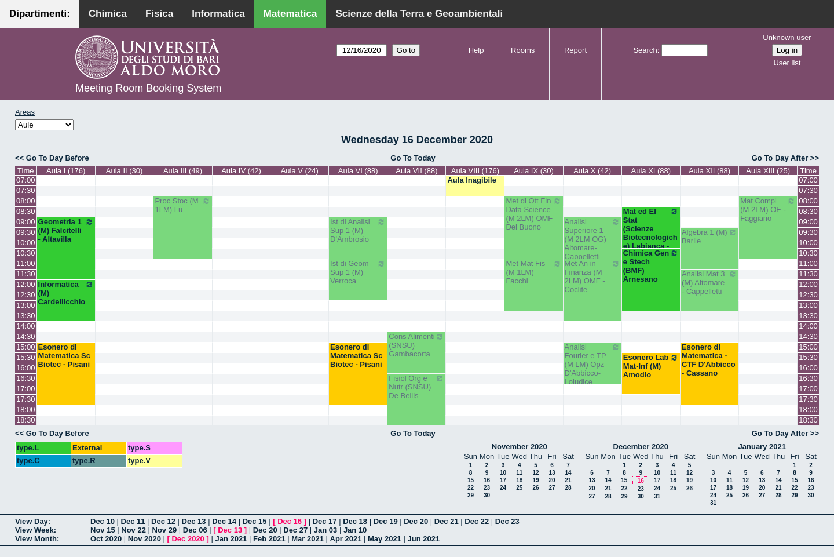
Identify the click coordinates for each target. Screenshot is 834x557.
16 (487, 480)
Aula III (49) (182, 170)
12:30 (25, 294)
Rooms (523, 50)
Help (476, 50)
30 (487, 495)
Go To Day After (780, 158)
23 (487, 488)
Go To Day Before (57, 158)
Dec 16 (289, 521)
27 (551, 488)
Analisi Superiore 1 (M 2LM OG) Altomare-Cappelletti (592, 239)
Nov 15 (102, 530)
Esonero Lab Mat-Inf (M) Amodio (651, 366)
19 (535, 480)
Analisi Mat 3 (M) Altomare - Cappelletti (709, 283)
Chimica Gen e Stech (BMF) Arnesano (651, 266)
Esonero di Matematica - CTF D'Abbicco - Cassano (709, 360)
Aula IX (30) (534, 170)
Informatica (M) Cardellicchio (66, 293)
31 (657, 496)
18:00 (25, 409)
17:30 (25, 399)
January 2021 (762, 446)
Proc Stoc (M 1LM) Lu (182, 205)
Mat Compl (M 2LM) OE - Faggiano (768, 209)
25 (519, 488)
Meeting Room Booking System (148, 88)
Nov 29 (164, 530)
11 (519, 472)
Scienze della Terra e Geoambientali (419, 13)
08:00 (25, 200)
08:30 (25, 211)
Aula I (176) (65, 170)
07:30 (25, 190)
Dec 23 (507, 521)
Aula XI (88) (651, 170)
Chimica (108, 13)
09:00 (25, 221)
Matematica (290, 13)
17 (503, 480)
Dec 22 (476, 521)
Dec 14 (224, 521)
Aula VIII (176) (475, 170)
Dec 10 (102, 521)
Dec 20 (416, 521)
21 (568, 480)
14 (568, 472)
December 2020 (640, 446)
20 (551, 480)
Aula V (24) (300, 170)
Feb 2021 (269, 538)
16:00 (25, 367)
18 (519, 480)
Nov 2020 (144, 538)
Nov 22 (133, 530)
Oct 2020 (106, 538)
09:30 (25, 232)
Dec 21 (446, 521)
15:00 (25, 347)
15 (470, 480)
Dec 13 (194, 521)
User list (786, 63)
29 (470, 495)
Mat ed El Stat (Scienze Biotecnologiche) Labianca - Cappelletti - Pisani (651, 237)
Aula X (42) (592, 170)
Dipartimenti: (39, 13)
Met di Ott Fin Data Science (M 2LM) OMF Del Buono (533, 213)
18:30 (25, 420)
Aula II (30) (124, 170)
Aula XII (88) (709, 170)
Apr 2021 (346, 538)
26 (535, 488)
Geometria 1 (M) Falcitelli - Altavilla (66, 230)
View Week (34, 530)
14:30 (25, 336)
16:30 (25, 378)
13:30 (25, 315)
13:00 (25, 305)
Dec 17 (325, 521)
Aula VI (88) (358, 170)
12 (535, 472)
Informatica (218, 13)
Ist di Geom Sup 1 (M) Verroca (358, 272)
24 (503, 488)
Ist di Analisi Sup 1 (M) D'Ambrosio (358, 230)
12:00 (25, 284)
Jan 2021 (231, 538)
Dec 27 (295, 530)
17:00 (25, 388)
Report (575, 50)
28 (568, 488)
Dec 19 (386, 521)
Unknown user (787, 37)
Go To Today (413, 158)
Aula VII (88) (416, 170)
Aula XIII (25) (768, 170)
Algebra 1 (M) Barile (709, 236)
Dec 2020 (187, 538)
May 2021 (384, 538)
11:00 (25, 263)
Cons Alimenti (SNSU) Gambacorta (416, 345)
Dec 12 (163, 521)
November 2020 (519, 446)
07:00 (25, 180)
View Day (31, 521)
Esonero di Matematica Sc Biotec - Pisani (64, 356)
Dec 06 (195, 530)
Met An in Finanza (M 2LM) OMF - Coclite (592, 276)
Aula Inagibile (471, 180)
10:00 (25, 242)
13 (551, 472)
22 (470, 488)
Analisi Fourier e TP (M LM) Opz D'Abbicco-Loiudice (592, 364)
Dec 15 (255, 521)
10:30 (25, 253)
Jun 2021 (423, 538)
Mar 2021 (307, 538)
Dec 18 (355, 521)
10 (503, 472)
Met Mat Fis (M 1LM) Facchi (533, 272)
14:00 (25, 326)
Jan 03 (325, 530)
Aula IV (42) (241, 170)
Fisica (159, 13)
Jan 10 (355, 530)
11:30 (25, 274)
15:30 (25, 357)
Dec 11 (133, 521)
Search (645, 50)
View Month (36, 538)
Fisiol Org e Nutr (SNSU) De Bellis (416, 387)
